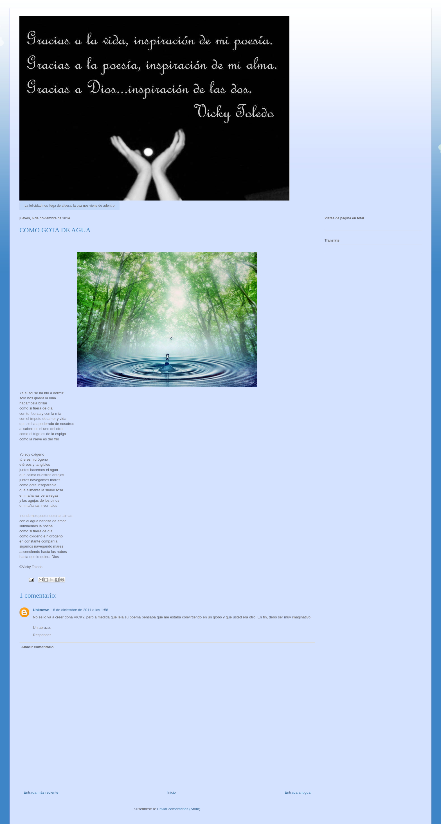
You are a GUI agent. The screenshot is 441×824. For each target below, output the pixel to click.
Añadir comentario (37, 647)
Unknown (41, 610)
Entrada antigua (297, 792)
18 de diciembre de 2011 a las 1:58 (79, 610)
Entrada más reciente (41, 792)
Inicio (171, 792)
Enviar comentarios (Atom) (178, 809)
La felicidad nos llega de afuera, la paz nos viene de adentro (69, 206)
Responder (42, 635)
